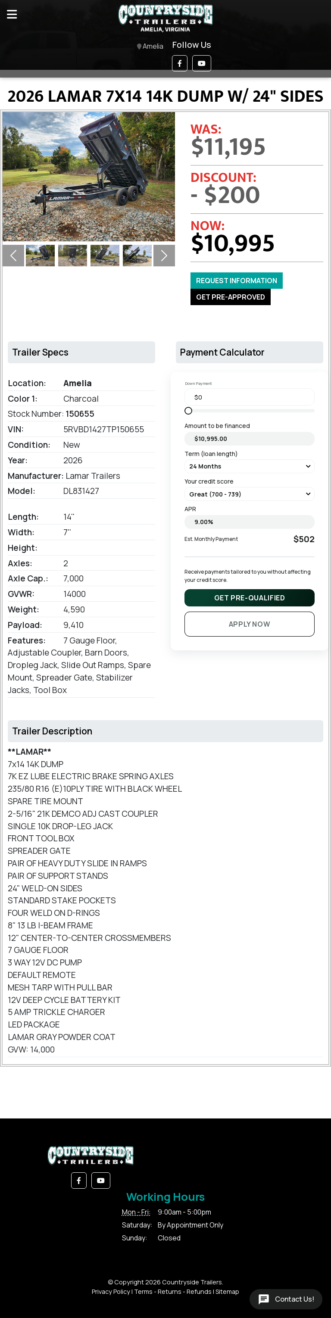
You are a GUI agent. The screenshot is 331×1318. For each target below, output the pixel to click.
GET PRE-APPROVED (230, 297)
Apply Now (250, 624)
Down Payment (198, 383)
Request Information (236, 280)
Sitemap (227, 1291)
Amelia (150, 47)
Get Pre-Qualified (249, 598)
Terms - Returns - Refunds (173, 1291)
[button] (179, 63)
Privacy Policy (111, 1291)
